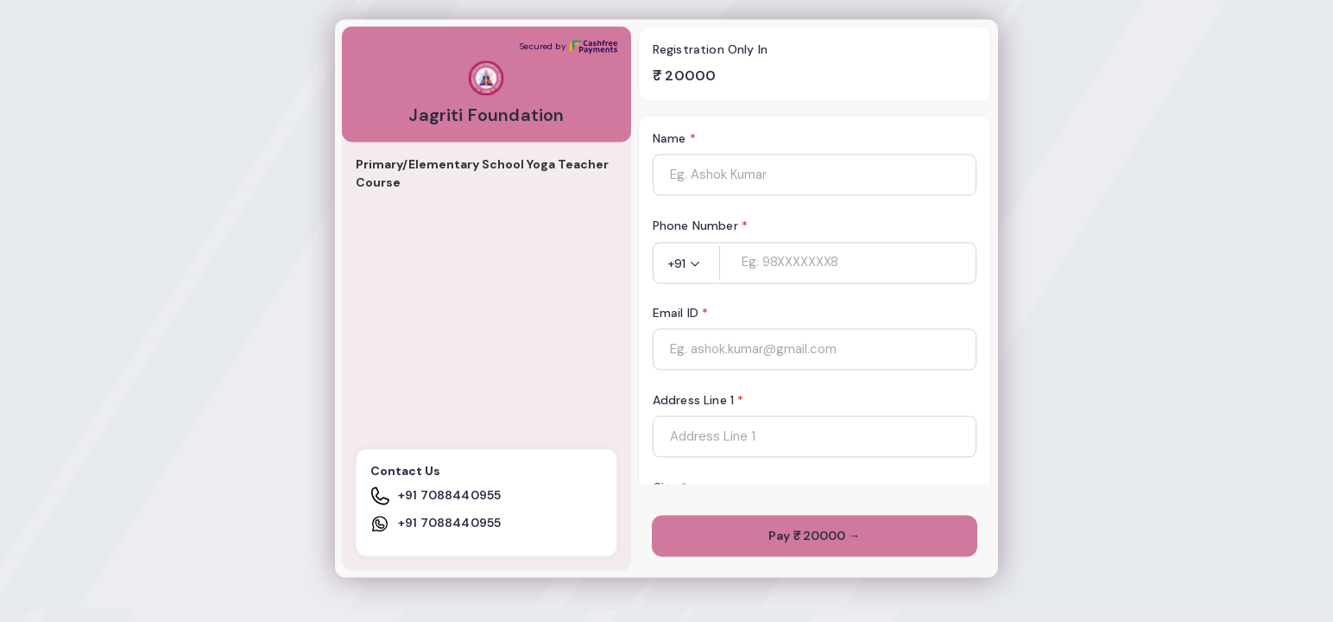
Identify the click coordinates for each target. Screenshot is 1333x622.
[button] (686, 264)
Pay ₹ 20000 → (814, 536)
